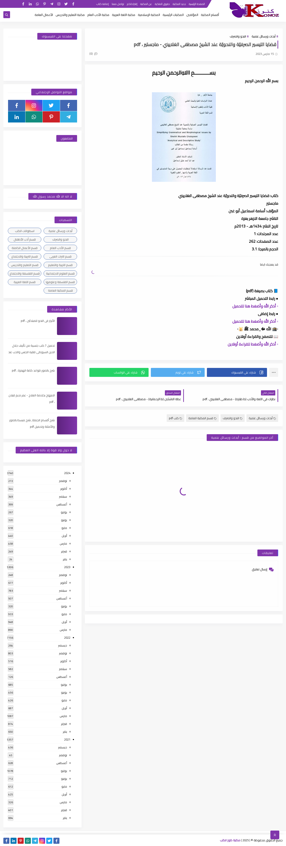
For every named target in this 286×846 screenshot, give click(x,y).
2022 (67, 637)
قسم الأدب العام (60, 248)
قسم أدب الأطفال (25, 239)
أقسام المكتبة (210, 15)
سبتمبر (63, 496)
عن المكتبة (146, 3)
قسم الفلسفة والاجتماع (25, 273)
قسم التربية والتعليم (60, 265)
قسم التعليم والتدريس (24, 265)
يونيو (64, 520)
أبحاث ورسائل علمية (263, 36)
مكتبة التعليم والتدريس (70, 15)
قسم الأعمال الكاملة (25, 248)
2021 (67, 739)
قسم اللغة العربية (25, 282)
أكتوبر (63, 488)
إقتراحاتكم (132, 3)
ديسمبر (62, 645)
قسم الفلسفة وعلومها (60, 282)
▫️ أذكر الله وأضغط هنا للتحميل (255, 306)
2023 (67, 567)
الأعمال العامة (44, 15)
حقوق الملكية (162, 3)
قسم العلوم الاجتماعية (60, 273)
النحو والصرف (238, 36)
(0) (93, 53)
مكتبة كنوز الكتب (230, 840)
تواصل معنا (118, 3)
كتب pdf (175, 418)
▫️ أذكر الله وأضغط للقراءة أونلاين (253, 344)
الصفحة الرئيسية (197, 3)
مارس (63, 543)
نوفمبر (63, 480)
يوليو (64, 512)
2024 (67, 473)
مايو (64, 527)
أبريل (64, 535)
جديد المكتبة (179, 3)
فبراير (64, 551)
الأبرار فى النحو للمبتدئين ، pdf (38, 320)
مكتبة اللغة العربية (123, 15)
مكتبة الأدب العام (98, 15)
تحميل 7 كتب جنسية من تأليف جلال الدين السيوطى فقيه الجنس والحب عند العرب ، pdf (31, 352)
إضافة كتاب (102, 3)
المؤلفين (192, 15)
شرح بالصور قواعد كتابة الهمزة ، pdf (33, 370)
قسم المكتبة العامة (202, 418)
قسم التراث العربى (60, 256)
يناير (65, 559)
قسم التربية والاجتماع (24, 256)
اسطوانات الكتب (24, 231)
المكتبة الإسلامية (149, 15)
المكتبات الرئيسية (173, 15)
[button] (237, 372)
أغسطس (61, 504)
